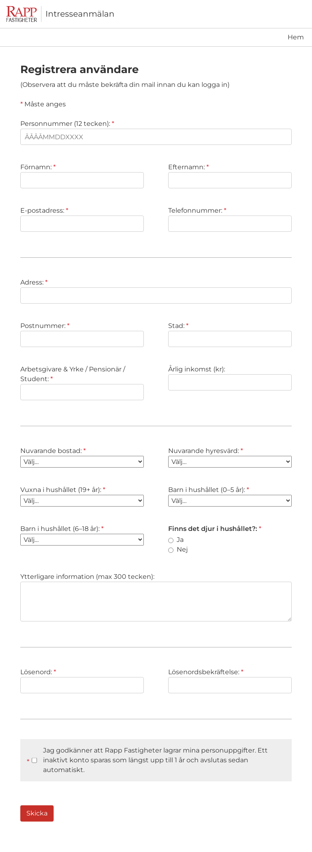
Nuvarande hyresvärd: (205, 451)
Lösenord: (38, 672)
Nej (178, 549)
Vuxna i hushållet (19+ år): (62, 490)
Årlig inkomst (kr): (196, 369)
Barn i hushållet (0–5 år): (208, 490)
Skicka (37, 813)
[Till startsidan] (23, 14)
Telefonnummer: (197, 210)
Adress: (34, 282)
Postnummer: (44, 326)
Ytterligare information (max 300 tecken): (87, 576)
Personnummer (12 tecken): (67, 123)
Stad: (178, 326)
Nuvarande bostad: (53, 451)
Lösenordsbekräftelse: (205, 672)
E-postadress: (44, 210)
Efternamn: (188, 167)
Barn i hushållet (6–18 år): (62, 529)
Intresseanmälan (80, 14)
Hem (296, 37)
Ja (176, 540)
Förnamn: (38, 167)
